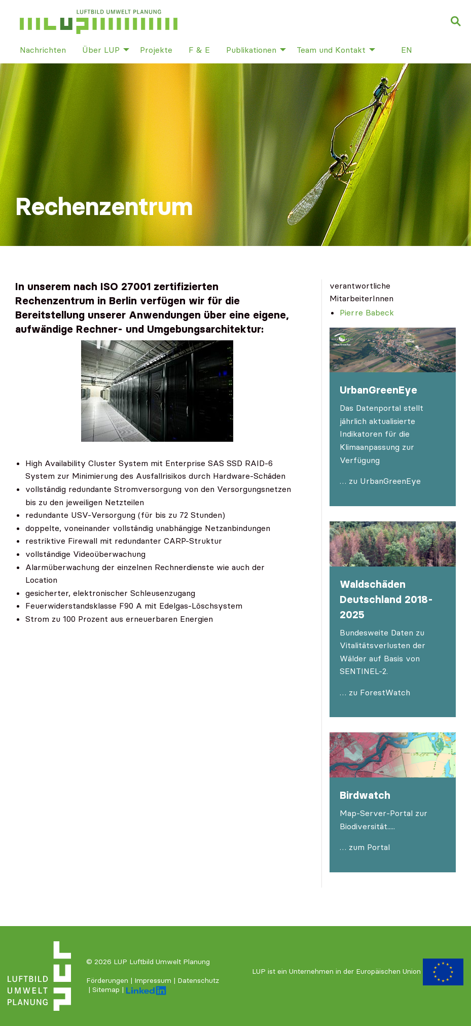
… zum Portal (365, 847)
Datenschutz (198, 980)
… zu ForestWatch (375, 692)
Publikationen (251, 50)
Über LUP (101, 50)
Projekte (156, 50)
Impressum (152, 980)
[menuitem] (43, 49)
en (406, 50)
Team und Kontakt (331, 50)
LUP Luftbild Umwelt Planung (162, 961)
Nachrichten (43, 50)
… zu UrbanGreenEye (380, 481)
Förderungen (107, 980)
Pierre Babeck (367, 312)
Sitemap (106, 989)
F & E (199, 50)
